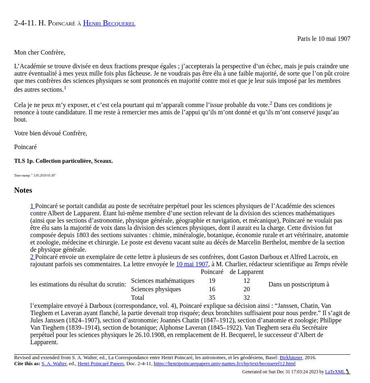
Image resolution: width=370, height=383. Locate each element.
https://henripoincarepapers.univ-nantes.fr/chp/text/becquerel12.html (224, 363)
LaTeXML (338, 371)
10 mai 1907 (192, 264)
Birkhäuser (291, 357)
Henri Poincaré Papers (101, 363)
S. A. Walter (54, 363)
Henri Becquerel (109, 23)
